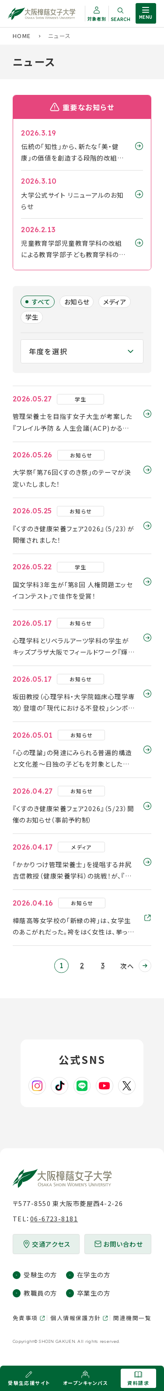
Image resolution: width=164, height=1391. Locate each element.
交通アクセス (51, 1243)
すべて (41, 301)
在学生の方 (93, 1274)
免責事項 (25, 1318)
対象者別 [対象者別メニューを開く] (96, 18)
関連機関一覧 (132, 1318)
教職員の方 (40, 1292)
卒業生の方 (93, 1292)
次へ (127, 965)
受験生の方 (40, 1274)
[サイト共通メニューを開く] (146, 13)
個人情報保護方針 (75, 1318)
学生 (32, 316)
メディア (115, 301)
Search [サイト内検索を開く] (120, 19)
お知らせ (77, 301)
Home (22, 35)
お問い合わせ (123, 1243)
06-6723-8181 (54, 1218)
